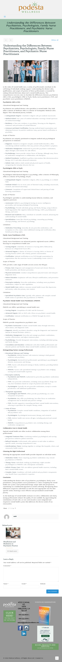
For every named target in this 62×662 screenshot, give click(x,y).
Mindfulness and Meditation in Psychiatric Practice (10, 544)
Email (24, 584)
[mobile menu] (4, 16)
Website (42, 584)
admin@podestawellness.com (29, 622)
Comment (7, 566)
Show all (54, 40)
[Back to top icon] (57, 658)
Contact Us (39, 658)
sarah (14, 516)
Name (5, 584)
